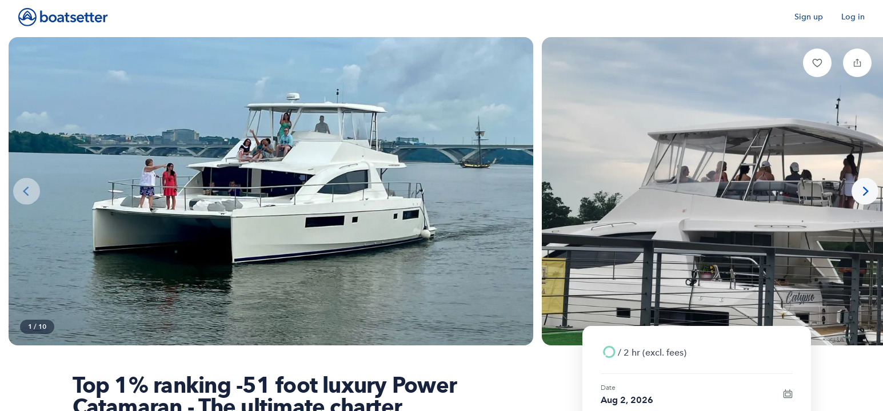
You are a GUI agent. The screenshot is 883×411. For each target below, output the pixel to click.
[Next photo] (865, 191)
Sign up (808, 17)
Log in (853, 17)
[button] (817, 63)
